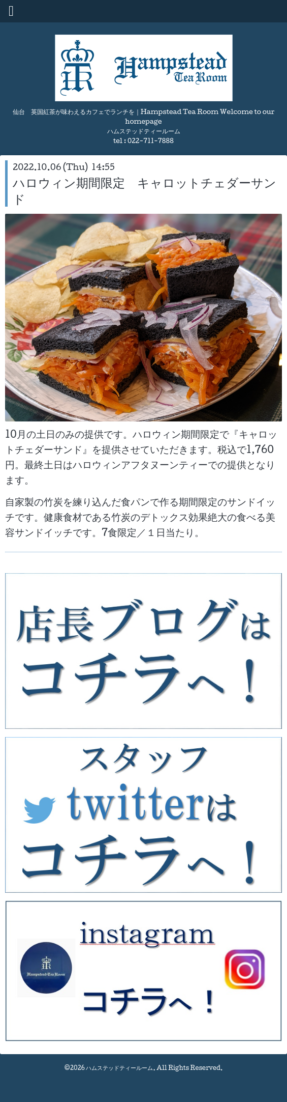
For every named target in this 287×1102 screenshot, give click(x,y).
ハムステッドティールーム (119, 1067)
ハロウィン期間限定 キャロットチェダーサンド (144, 190)
